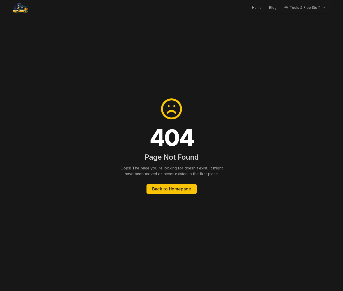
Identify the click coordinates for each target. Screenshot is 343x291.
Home (257, 7)
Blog (273, 7)
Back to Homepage (171, 188)
